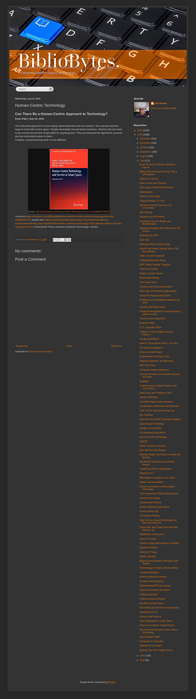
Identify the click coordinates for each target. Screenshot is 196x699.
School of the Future (149, 498)
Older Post (116, 346)
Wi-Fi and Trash (147, 365)
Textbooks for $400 (148, 235)
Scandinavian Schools (150, 502)
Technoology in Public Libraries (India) (158, 568)
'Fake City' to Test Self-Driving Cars (157, 410)
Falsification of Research (151, 534)
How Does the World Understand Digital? (160, 419)
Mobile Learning (147, 556)
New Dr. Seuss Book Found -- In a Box (158, 343)
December (145, 138)
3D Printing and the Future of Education (159, 607)
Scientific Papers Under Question (156, 401)
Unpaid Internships (148, 572)
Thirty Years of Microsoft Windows (156, 187)
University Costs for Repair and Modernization (155, 222)
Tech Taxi (144, 240)
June (142, 655)
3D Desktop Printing (149, 515)
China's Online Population (152, 318)
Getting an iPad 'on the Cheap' (154, 244)
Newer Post (22, 346)
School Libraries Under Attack (154, 507)
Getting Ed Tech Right (150, 645)
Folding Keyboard (148, 594)
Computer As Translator (151, 641)
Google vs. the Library (150, 428)
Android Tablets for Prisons (152, 576)
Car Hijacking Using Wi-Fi (152, 432)
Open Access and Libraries (152, 183)
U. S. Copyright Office (150, 327)
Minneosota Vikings (149, 278)
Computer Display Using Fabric (155, 295)
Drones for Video (147, 539)
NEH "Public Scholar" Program (154, 264)
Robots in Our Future (150, 196)
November (145, 143)
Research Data (147, 323)
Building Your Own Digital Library (155, 650)
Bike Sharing (145, 212)
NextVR (143, 441)
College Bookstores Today (152, 260)
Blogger (111, 682)
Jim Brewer (161, 103)
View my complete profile (163, 108)
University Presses (148, 269)
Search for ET (146, 473)
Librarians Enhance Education (154, 590)
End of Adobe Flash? (149, 637)
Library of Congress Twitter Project (156, 625)
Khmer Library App (148, 511)
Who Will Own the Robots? (152, 450)
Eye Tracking (145, 415)
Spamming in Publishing (151, 423)
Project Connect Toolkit (151, 273)
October (144, 147)
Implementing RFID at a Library (155, 585)
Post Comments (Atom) (40, 351)
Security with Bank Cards (152, 307)
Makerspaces (146, 192)
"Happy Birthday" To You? (152, 201)
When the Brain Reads (150, 352)
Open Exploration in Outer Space (156, 621)
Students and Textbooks (151, 581)
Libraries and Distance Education (156, 286)
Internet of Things (148, 552)
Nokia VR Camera (148, 178)
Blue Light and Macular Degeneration (158, 291)
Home (69, 346)
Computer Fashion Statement (154, 370)
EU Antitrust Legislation (151, 347)
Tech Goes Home (148, 282)
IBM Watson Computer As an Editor (157, 477)
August (144, 156)
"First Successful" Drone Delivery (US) (158, 493)
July (142, 160)
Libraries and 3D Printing (151, 216)
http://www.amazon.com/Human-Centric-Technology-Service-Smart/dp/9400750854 (72, 211)
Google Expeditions (149, 339)
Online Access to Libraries (152, 446)
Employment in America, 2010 (154, 356)
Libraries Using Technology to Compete (159, 543)
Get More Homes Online (151, 603)
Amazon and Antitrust (150, 616)
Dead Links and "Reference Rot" (155, 393)
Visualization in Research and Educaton (159, 406)
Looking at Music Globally (152, 599)
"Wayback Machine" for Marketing (156, 361)
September (146, 152)
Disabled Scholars (148, 547)
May (142, 660)
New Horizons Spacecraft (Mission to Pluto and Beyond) (158, 521)
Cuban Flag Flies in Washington (155, 469)
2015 (140, 134)
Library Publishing (148, 397)
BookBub (144, 381)
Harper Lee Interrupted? (151, 482)
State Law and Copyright (151, 255)
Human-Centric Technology (153, 437)
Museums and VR (148, 612)
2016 (140, 130)
